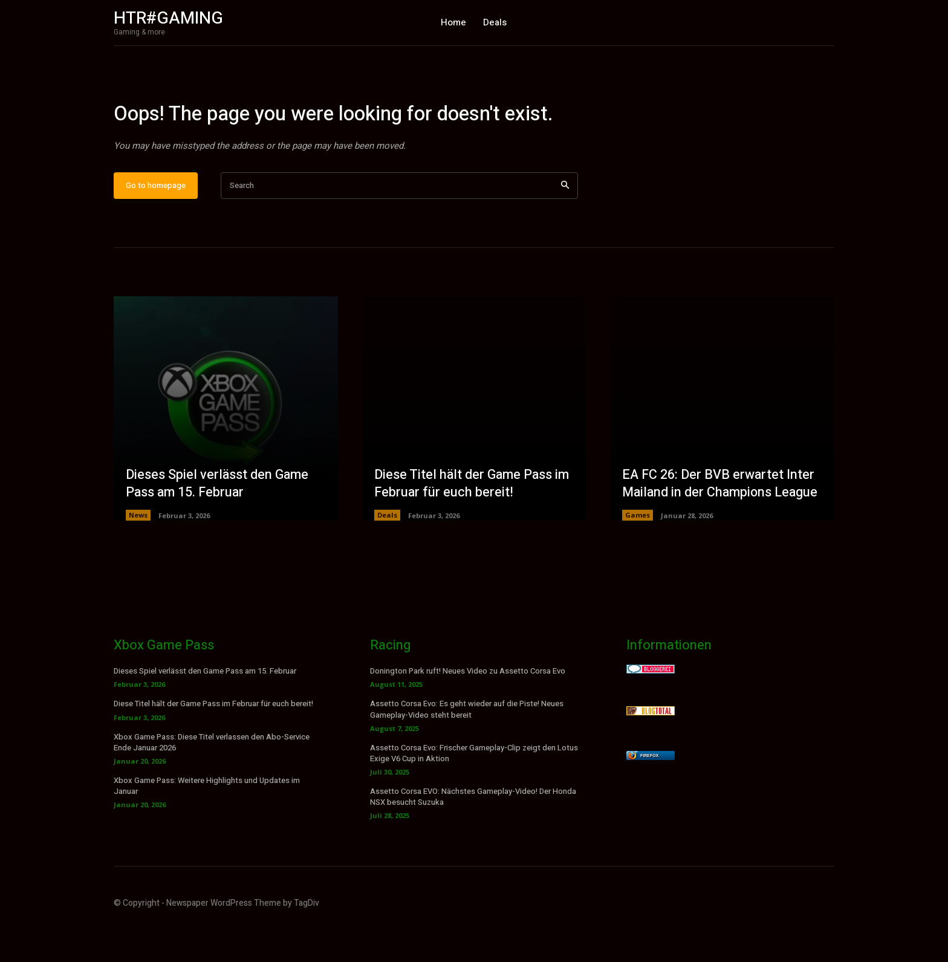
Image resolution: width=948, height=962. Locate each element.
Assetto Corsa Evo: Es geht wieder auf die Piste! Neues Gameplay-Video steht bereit (466, 745)
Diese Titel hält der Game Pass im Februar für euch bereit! (473, 519)
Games (637, 551)
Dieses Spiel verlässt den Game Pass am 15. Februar (218, 519)
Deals (387, 551)
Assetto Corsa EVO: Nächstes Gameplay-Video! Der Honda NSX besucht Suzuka (473, 833)
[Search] (565, 221)
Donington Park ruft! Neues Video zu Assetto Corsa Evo (467, 707)
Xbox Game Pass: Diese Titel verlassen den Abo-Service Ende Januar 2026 (212, 778)
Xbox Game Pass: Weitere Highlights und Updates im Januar (207, 822)
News (138, 551)
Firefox (649, 792)
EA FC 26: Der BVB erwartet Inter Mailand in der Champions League (722, 519)
